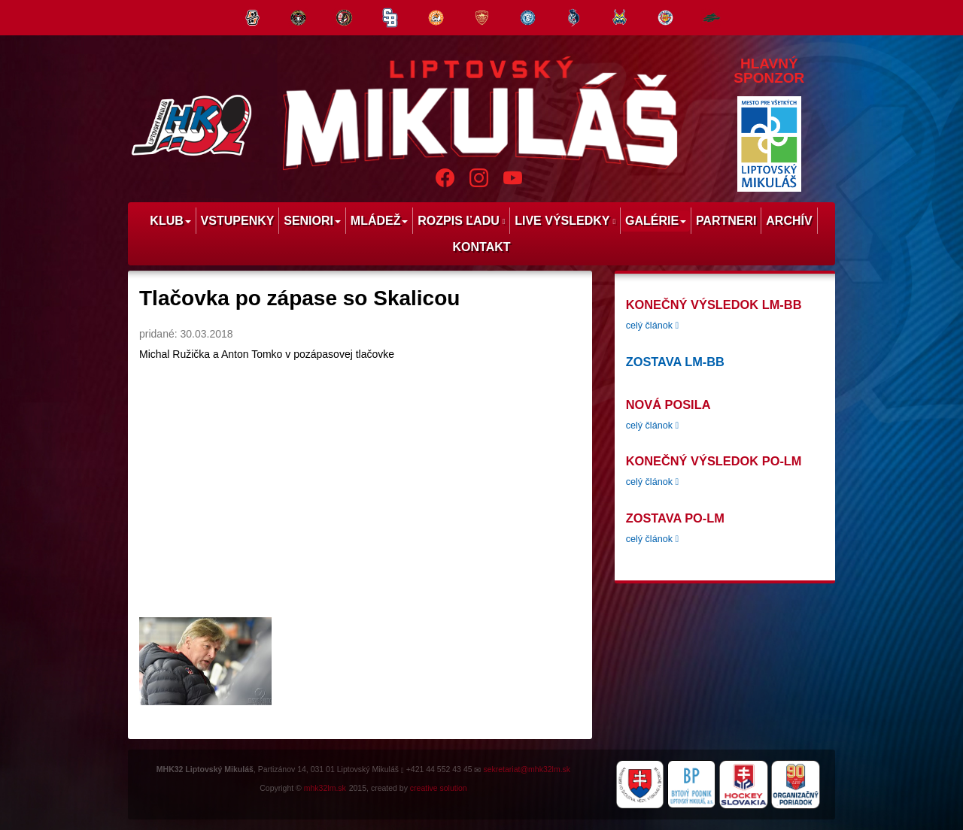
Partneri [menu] (726, 220)
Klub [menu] (170, 220)
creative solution (438, 787)
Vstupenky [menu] (238, 220)
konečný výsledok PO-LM (714, 461)
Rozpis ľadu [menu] (461, 220)
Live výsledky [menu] (565, 220)
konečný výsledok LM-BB (714, 304)
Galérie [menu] (655, 220)
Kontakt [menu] (481, 247)
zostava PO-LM (675, 518)
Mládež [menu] (380, 220)
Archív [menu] (789, 220)
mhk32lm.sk (325, 787)
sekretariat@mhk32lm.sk (526, 769)
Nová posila (668, 404)
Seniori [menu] (312, 220)
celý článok (652, 325)
